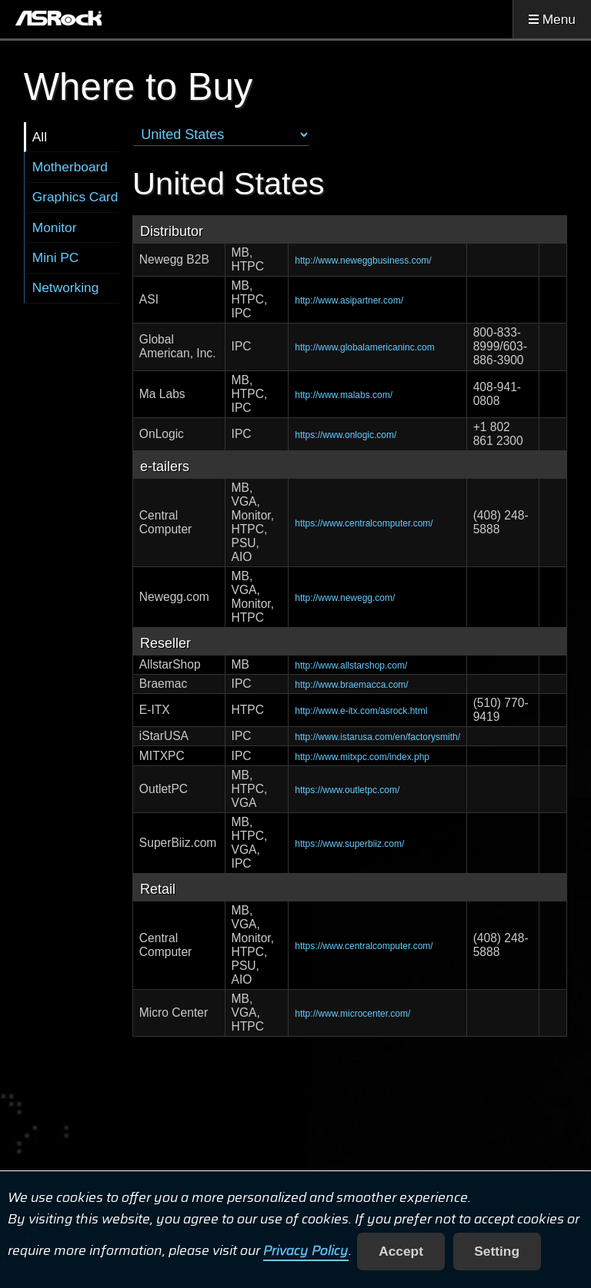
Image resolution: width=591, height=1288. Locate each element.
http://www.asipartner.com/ (349, 300)
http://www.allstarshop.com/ (351, 665)
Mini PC (55, 257)
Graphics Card (75, 196)
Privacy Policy (306, 1251)
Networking (65, 287)
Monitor (54, 227)
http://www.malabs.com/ (343, 395)
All (39, 136)
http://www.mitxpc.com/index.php (362, 757)
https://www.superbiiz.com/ (349, 843)
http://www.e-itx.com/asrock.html (361, 710)
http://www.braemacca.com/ (351, 684)
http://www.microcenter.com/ (352, 1013)
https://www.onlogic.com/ (345, 435)
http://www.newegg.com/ (345, 598)
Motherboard (70, 166)
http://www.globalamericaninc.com (364, 347)
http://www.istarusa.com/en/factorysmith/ (377, 737)
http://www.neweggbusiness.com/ (363, 260)
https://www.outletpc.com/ (347, 790)
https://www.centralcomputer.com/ (363, 523)
